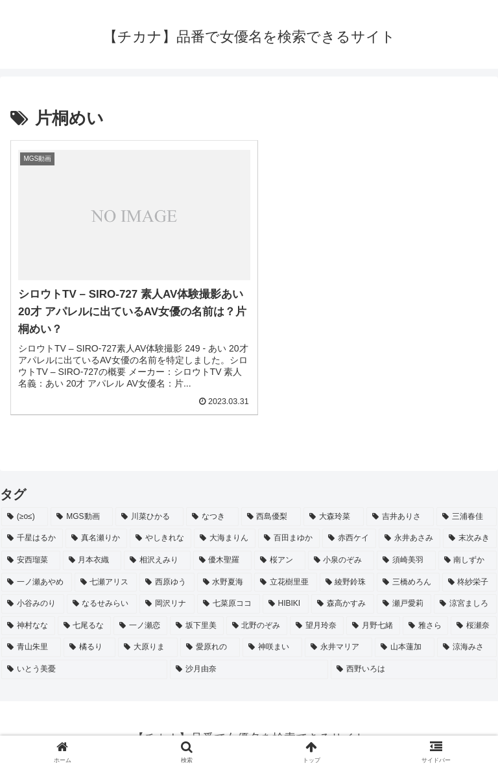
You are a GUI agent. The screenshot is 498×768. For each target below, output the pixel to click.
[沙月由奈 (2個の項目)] (249, 661)
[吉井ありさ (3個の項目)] (400, 509)
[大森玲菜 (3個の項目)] (333, 509)
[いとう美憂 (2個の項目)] (84, 661)
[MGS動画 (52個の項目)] (82, 509)
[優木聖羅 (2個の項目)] (222, 552)
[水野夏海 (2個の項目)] (224, 574)
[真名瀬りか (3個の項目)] (96, 531)
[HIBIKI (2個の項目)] (286, 596)
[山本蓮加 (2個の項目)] (404, 640)
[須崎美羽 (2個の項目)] (406, 552)
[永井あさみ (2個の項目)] (409, 531)
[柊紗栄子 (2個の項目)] (469, 574)
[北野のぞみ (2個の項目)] (257, 618)
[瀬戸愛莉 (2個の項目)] (404, 596)
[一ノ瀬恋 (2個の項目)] (140, 618)
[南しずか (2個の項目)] (467, 552)
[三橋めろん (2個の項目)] (408, 574)
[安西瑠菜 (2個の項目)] (30, 552)
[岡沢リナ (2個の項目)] (167, 596)
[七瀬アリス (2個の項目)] (106, 574)
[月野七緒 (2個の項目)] (373, 618)
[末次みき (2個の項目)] (470, 531)
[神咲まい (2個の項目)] (272, 640)
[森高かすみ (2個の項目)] (342, 596)
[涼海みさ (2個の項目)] (467, 640)
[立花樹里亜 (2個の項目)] (285, 574)
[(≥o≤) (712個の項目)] (24, 509)
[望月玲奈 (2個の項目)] (317, 618)
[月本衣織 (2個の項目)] (92, 552)
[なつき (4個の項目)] (212, 509)
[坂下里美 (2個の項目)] (197, 618)
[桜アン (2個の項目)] (279, 552)
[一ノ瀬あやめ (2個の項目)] (36, 574)
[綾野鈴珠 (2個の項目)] (347, 574)
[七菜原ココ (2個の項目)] (228, 596)
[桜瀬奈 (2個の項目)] (474, 618)
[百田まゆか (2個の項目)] (289, 531)
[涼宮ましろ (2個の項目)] (465, 596)
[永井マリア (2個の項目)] (338, 640)
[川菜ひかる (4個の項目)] (149, 509)
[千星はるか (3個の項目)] (32, 531)
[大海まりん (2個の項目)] (224, 531)
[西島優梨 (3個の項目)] (271, 509)
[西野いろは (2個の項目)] (414, 661)
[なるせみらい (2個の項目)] (102, 596)
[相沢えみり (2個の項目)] (157, 552)
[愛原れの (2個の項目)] (210, 640)
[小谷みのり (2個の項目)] (32, 596)
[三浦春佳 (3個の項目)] (466, 509)
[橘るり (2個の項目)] (89, 640)
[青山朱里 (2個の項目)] (31, 640)
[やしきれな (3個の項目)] (160, 531)
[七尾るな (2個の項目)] (85, 618)
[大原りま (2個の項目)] (148, 640)
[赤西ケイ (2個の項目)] (349, 531)
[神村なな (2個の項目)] (28, 618)
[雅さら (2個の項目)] (426, 618)
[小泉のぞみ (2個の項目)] (341, 552)
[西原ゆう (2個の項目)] (167, 574)
